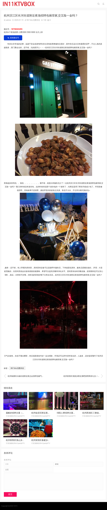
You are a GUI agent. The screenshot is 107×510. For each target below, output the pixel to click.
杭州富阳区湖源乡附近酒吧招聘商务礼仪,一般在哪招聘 (83, 376)
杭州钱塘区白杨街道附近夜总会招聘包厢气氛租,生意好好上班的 (24, 376)
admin (8, 20)
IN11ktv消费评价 (33, 20)
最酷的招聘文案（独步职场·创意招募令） (24, 413)
